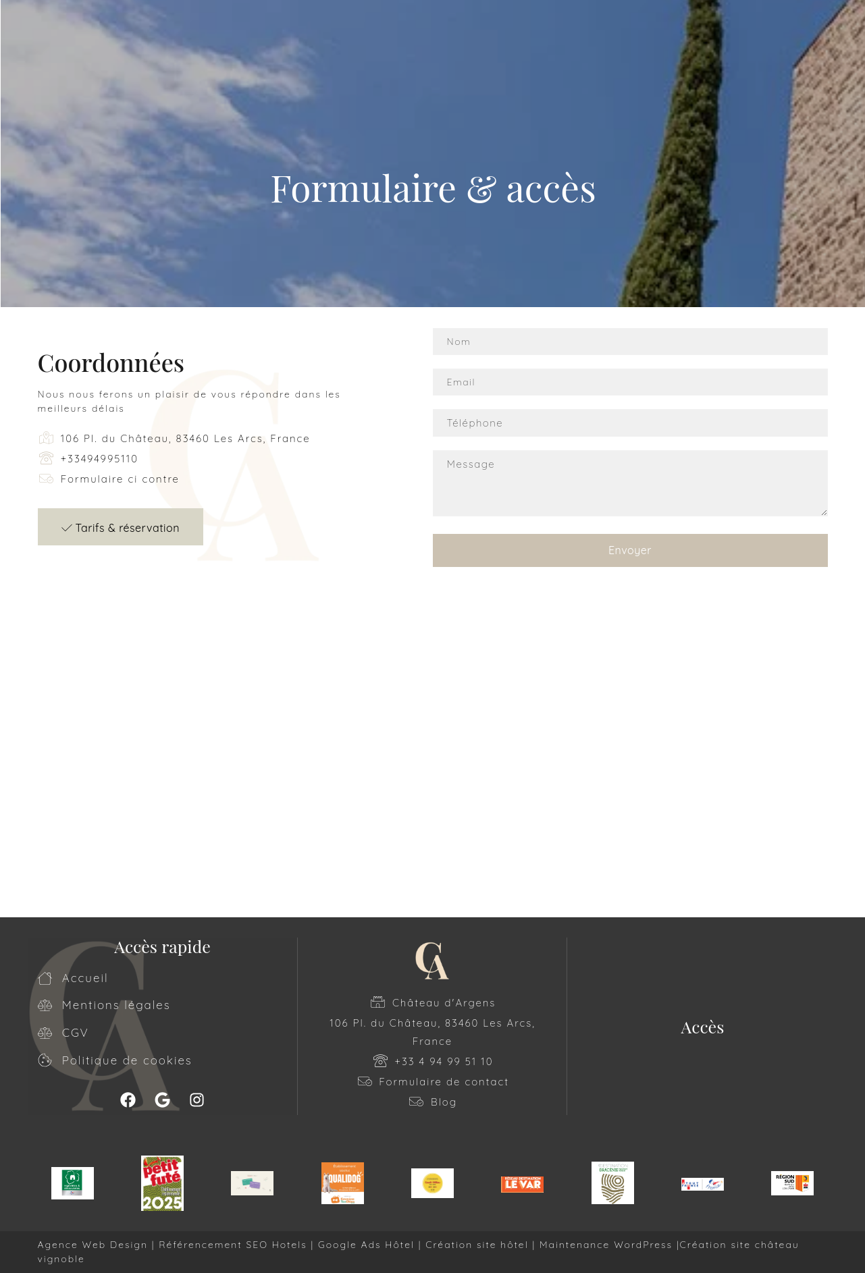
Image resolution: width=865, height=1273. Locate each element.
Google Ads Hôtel (366, 1245)
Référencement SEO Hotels (233, 1245)
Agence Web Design (95, 1245)
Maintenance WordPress (606, 1245)
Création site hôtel (477, 1245)
